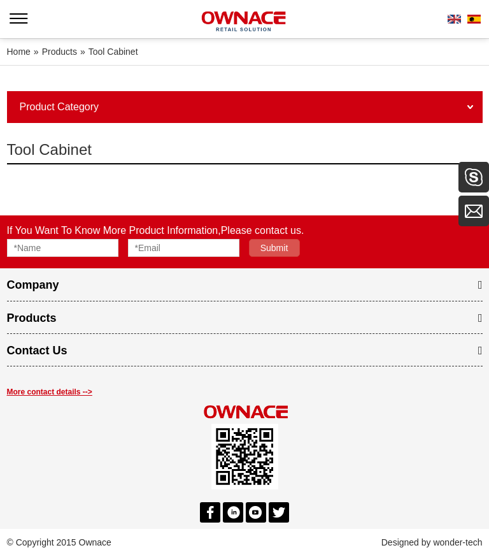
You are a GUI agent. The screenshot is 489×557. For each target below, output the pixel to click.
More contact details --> (49, 391)
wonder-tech (457, 542)
